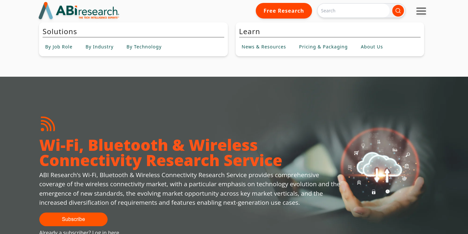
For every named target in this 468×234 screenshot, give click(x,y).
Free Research (284, 10)
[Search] (354, 11)
